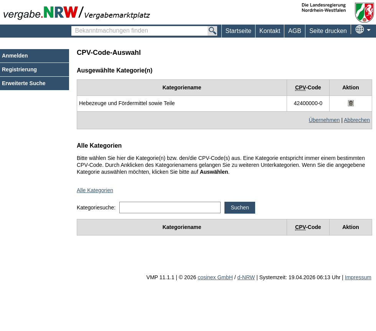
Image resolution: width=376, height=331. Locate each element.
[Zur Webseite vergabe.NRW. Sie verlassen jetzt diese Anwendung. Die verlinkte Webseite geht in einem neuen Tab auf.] (78, 12)
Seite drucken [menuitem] (328, 31)
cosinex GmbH (215, 277)
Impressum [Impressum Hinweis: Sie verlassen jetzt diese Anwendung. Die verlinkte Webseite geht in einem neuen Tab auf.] (358, 277)
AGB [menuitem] (294, 31)
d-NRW (246, 277)
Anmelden (15, 56)
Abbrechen (357, 120)
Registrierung (19, 69)
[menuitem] (269, 31)
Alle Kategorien (95, 190)
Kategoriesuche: (96, 207)
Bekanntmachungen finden (75, 27)
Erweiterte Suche (24, 83)
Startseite (239, 31)
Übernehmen (324, 120)
